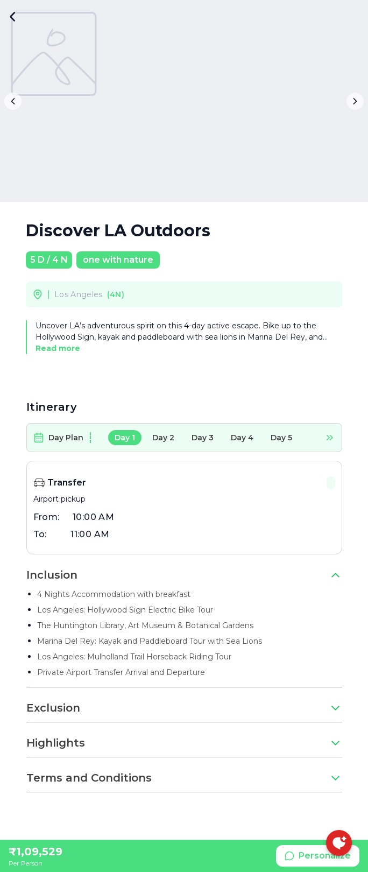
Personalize (318, 855)
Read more (58, 348)
